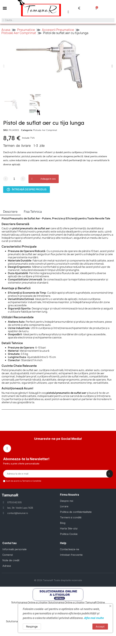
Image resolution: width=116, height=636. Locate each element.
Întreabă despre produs (26, 189)
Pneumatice (26, 29)
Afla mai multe (94, 618)
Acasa (5, 29)
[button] (5, 8)
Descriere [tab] (10, 212)
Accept (100, 626)
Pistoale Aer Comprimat (18, 33)
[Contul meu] (68, 12)
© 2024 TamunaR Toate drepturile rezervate (58, 580)
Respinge (32, 626)
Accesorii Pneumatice (58, 29)
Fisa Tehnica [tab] (33, 212)
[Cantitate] (14, 178)
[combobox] (58, 20)
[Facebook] (7, 448)
